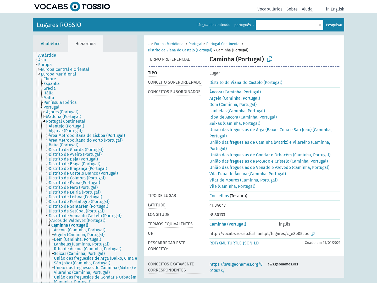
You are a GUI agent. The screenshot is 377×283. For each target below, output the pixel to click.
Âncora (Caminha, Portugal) (235, 91)
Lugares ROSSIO (59, 25)
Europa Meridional (169, 44)
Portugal (195, 44)
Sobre (292, 9)
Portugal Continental (223, 44)
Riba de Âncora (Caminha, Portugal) (243, 117)
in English (335, 9)
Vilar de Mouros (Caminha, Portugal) (243, 180)
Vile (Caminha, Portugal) (232, 186)
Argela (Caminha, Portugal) (234, 98)
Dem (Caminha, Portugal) (233, 104)
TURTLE (235, 243)
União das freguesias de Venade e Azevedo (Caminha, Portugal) (269, 167)
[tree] (85, 167)
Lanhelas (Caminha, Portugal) (237, 110)
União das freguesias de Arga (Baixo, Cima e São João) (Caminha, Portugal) (270, 132)
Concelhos (219, 195)
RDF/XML (217, 243)
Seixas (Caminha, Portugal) (234, 123)
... (149, 44)
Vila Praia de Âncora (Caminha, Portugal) (247, 173)
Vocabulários (269, 9)
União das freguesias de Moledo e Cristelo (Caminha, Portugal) (268, 161)
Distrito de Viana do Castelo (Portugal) (180, 50)
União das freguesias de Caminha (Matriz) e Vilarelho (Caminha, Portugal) (269, 145)
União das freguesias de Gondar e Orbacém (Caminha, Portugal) (269, 154)
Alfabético (50, 43)
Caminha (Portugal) (227, 224)
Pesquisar (334, 25)
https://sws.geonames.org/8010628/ (236, 267)
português (242, 25)
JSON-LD (251, 243)
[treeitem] (49, 55)
